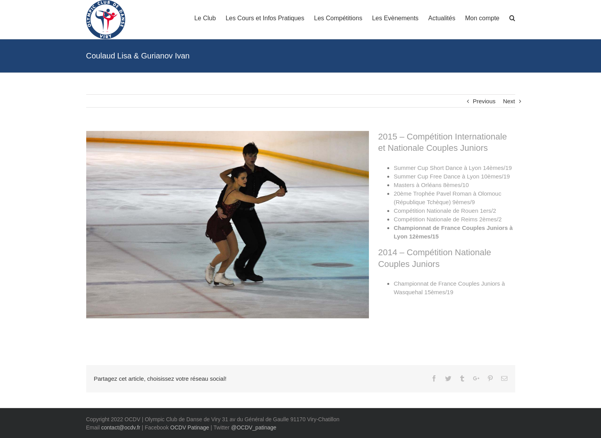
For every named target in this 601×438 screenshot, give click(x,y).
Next (509, 101)
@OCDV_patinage (253, 427)
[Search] (512, 17)
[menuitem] (209, 17)
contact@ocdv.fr (120, 427)
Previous (484, 101)
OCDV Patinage (189, 427)
